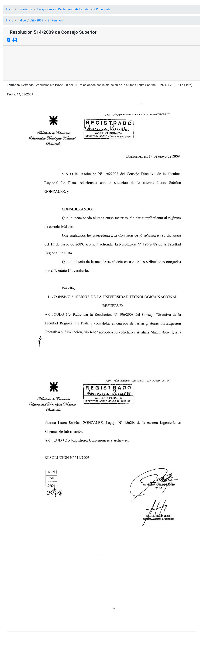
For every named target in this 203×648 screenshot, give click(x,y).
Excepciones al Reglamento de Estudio (63, 9)
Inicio (9, 9)
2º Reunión (55, 20)
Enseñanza (25, 9)
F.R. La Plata (102, 9)
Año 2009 (36, 20)
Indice (22, 20)
